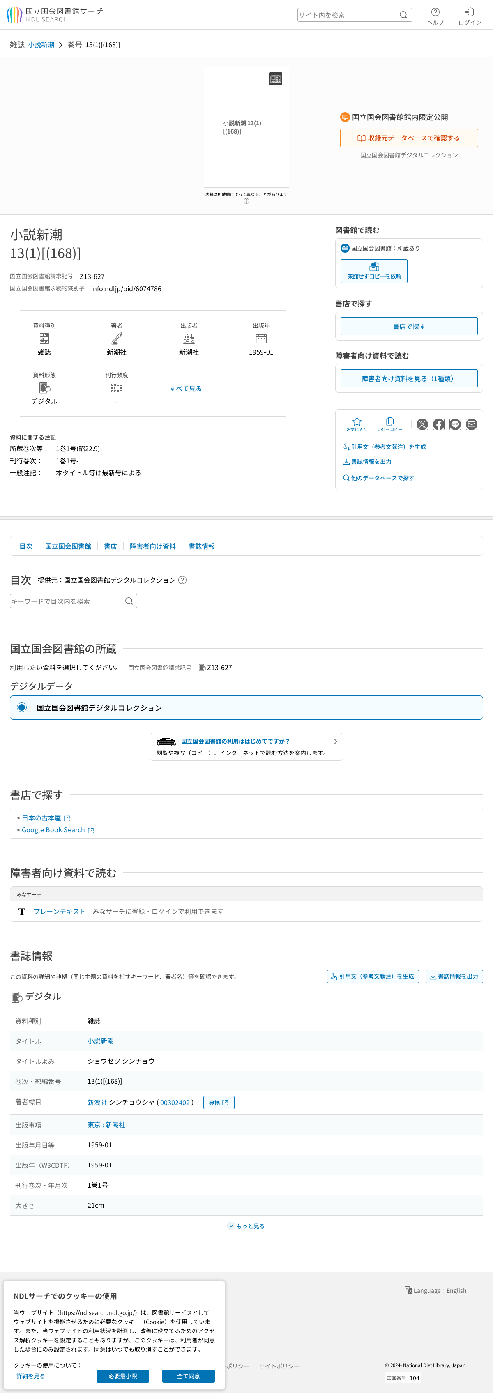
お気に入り (357, 424)
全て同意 (188, 1376)
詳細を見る (30, 1376)
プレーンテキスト (59, 911)
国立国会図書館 (68, 546)
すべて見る (185, 388)
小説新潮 (41, 44)
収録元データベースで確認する (408, 138)
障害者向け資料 (153, 546)
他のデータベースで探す (378, 478)
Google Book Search (58, 829)
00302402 (175, 1102)
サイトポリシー (279, 1366)
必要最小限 (122, 1376)
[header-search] (354, 15)
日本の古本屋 (46, 817)
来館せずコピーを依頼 (374, 271)
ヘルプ (435, 15)
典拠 (219, 1102)
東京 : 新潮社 (106, 1124)
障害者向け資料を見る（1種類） (409, 378)
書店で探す (409, 326)
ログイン (469, 15)
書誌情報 (202, 546)
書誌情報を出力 (367, 461)
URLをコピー (390, 424)
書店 (110, 546)
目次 (25, 546)
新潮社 (97, 1102)
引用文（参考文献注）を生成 (384, 446)
